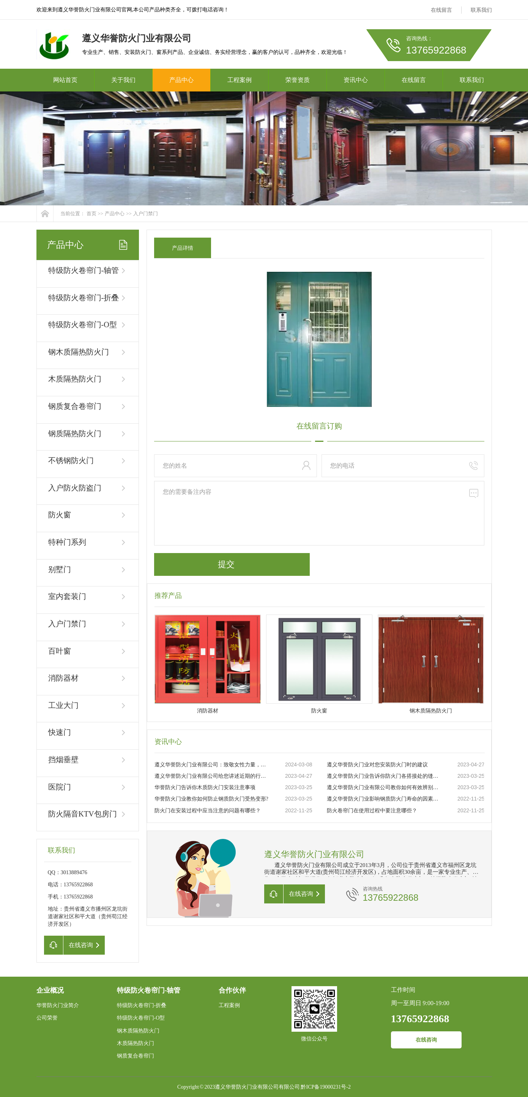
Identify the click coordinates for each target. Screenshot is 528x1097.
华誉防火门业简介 (57, 1005)
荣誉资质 (297, 80)
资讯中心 (356, 80)
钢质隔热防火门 (74, 433)
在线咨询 (426, 1040)
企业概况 (50, 990)
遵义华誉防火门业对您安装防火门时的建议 (377, 765)
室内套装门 (67, 596)
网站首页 (65, 80)
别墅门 (59, 569)
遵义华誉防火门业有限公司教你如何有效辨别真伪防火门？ (384, 787)
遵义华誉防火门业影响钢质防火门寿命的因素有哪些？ (384, 799)
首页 (91, 213)
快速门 (59, 732)
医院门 (59, 787)
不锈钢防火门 (71, 460)
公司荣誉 (47, 1018)
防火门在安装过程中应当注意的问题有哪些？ (207, 810)
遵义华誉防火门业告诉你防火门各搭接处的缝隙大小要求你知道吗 (384, 776)
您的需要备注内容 (319, 513)
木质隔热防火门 (74, 379)
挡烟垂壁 (63, 759)
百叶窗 (59, 651)
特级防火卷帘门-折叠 (83, 297)
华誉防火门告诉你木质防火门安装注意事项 (204, 787)
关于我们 (123, 80)
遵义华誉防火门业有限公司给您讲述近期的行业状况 (211, 776)
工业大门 (63, 705)
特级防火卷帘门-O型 (82, 324)
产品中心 (181, 80)
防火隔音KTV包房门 (82, 814)
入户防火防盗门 (74, 488)
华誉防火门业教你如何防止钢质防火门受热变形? (211, 799)
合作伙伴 (232, 990)
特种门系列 (67, 542)
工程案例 (239, 80)
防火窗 (59, 515)
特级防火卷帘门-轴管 (83, 270)
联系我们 (481, 10)
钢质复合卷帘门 (74, 406)
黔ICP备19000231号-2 (325, 1087)
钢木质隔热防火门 (78, 352)
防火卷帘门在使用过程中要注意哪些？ (372, 810)
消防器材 (63, 678)
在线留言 (441, 10)
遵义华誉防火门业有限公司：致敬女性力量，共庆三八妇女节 (211, 765)
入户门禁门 (145, 213)
